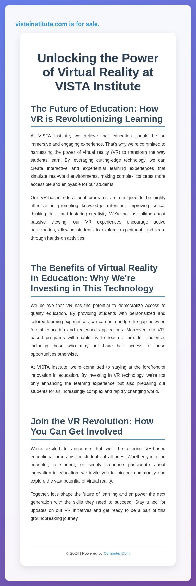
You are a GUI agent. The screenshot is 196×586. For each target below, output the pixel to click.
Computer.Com (117, 553)
